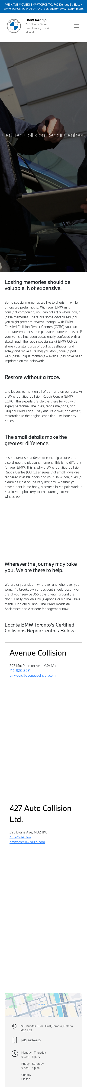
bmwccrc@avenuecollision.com (32, 675)
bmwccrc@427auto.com (27, 842)
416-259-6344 (20, 837)
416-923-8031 (20, 670)
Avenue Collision (38, 653)
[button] (76, 26)
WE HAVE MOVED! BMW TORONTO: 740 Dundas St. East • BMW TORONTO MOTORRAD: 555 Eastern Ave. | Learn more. (44, 6)
